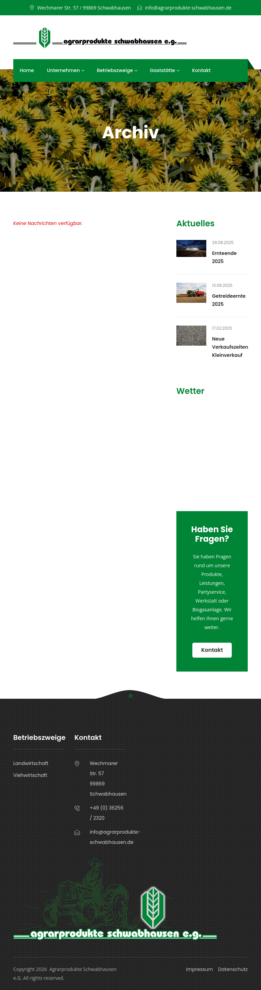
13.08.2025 (222, 285)
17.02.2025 (222, 328)
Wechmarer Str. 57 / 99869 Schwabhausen (84, 7)
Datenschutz (233, 969)
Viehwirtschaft (30, 775)
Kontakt (201, 70)
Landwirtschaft (30, 763)
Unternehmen (65, 70)
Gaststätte (164, 70)
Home (27, 70)
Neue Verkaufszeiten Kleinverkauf (230, 347)
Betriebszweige (117, 70)
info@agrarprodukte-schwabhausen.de (188, 7)
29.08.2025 (222, 242)
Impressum (199, 969)
